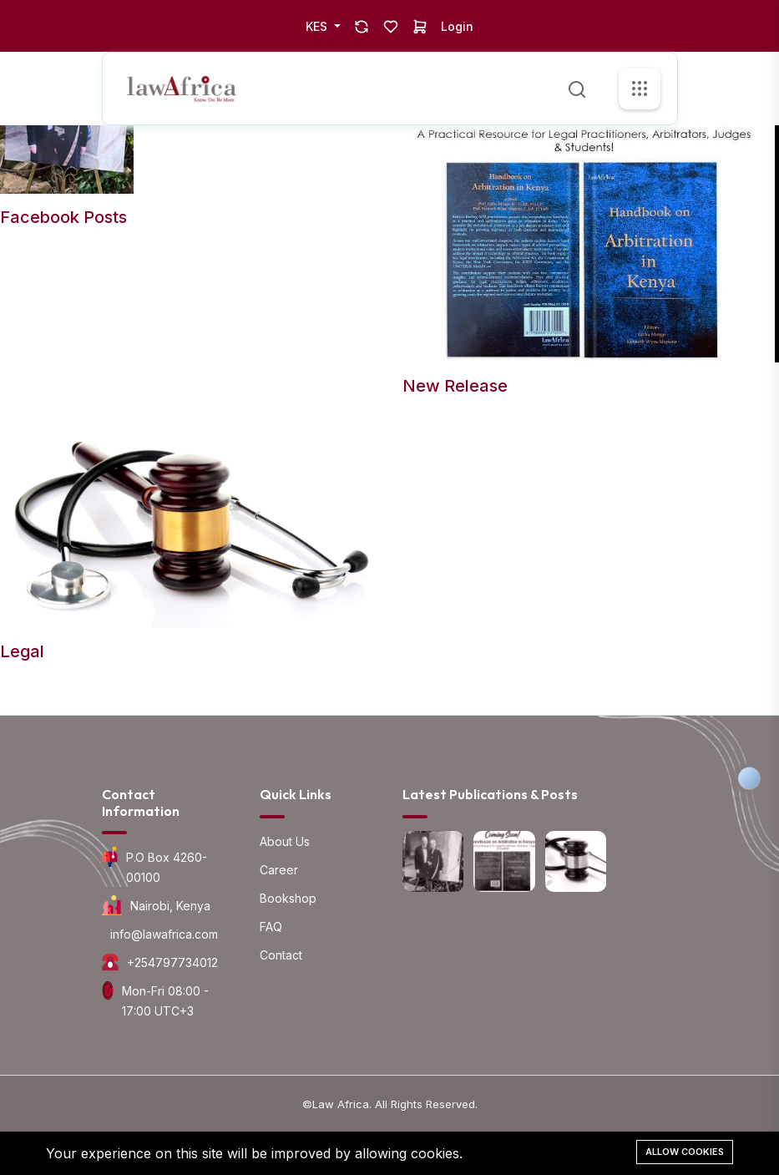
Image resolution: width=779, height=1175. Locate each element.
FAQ (271, 926)
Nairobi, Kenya (170, 906)
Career (279, 870)
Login (457, 26)
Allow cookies (684, 1151)
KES (318, 26)
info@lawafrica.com (164, 934)
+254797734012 (172, 962)
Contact (281, 955)
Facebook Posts (63, 217)
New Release (455, 386)
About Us (285, 841)
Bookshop (288, 898)
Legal (22, 651)
